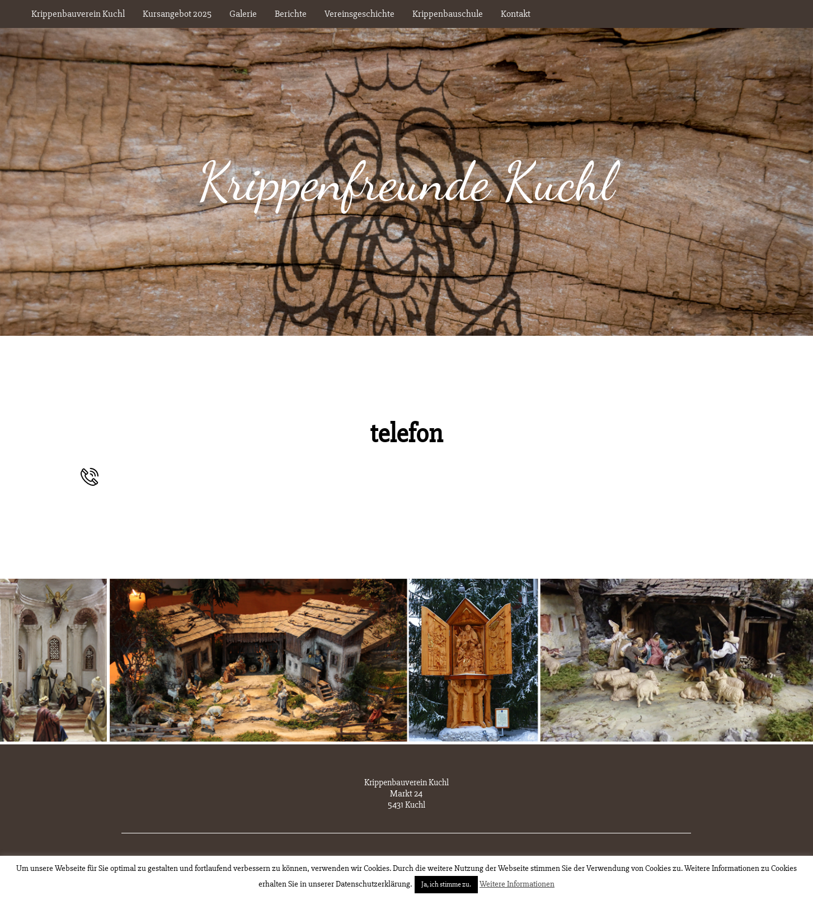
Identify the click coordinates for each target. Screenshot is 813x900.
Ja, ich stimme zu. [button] (446, 884)
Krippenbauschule (447, 14)
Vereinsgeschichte (359, 14)
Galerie (243, 14)
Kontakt (515, 14)
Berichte (291, 14)
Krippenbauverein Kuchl (78, 14)
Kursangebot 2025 (177, 14)
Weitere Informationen (517, 884)
